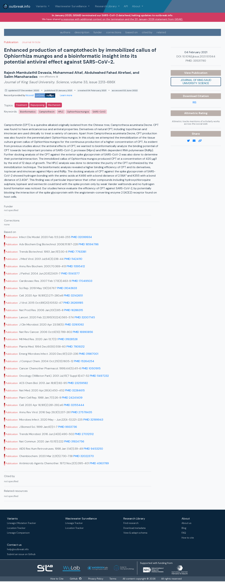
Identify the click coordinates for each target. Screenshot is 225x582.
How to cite (188, 537)
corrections (113, 32)
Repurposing (37, 105)
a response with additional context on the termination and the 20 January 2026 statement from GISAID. (122, 19)
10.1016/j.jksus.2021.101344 (198, 56)
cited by (147, 32)
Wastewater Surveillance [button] (71, 6)
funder (98, 32)
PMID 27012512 (84, 434)
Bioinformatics (28, 111)
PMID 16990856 (83, 332)
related (161, 32)
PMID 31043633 (67, 288)
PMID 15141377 (70, 273)
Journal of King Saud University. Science (196, 81)
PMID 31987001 (88, 354)
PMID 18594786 (89, 244)
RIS (194, 102)
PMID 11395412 (76, 266)
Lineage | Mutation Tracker (21, 523)
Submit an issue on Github (21, 554)
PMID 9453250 (93, 448)
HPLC (60, 111)
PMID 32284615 (75, 390)
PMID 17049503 (82, 281)
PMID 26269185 (73, 303)
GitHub (75, 578)
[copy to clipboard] (201, 141)
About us (186, 523)
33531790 (199, 60)
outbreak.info (16, 6)
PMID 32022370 (83, 456)
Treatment (21, 105)
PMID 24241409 (72, 397)
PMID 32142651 (73, 295)
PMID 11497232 (99, 376)
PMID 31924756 (74, 441)
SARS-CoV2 (99, 111)
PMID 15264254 (84, 361)
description (82, 32)
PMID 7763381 (77, 252)
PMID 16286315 (73, 310)
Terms (114, 578)
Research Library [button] (106, 6)
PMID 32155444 (74, 405)
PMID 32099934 (81, 237)
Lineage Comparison (18, 532)
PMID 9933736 (67, 427)
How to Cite (56, 578)
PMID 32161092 (74, 324)
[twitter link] (190, 141)
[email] (195, 141)
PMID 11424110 (73, 259)
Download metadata (134, 528)
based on (132, 32)
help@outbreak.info (18, 549)
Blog (184, 528)
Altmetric (191, 113)
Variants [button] (41, 6)
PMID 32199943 (93, 419)
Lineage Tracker (74, 523)
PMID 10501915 (91, 368)
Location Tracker (16, 528)
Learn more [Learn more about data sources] (65, 95)
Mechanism (54, 105)
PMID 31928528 (68, 339)
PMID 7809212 (75, 346)
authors (65, 32)
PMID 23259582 (78, 383)
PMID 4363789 (99, 463)
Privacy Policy (96, 578)
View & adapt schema (135, 532)
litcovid (40, 95)
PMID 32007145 (85, 317)
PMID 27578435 (81, 412)
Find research (131, 523)
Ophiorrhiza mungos (78, 111)
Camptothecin (46, 111)
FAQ (184, 532)
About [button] (136, 6)
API (126, 6)
